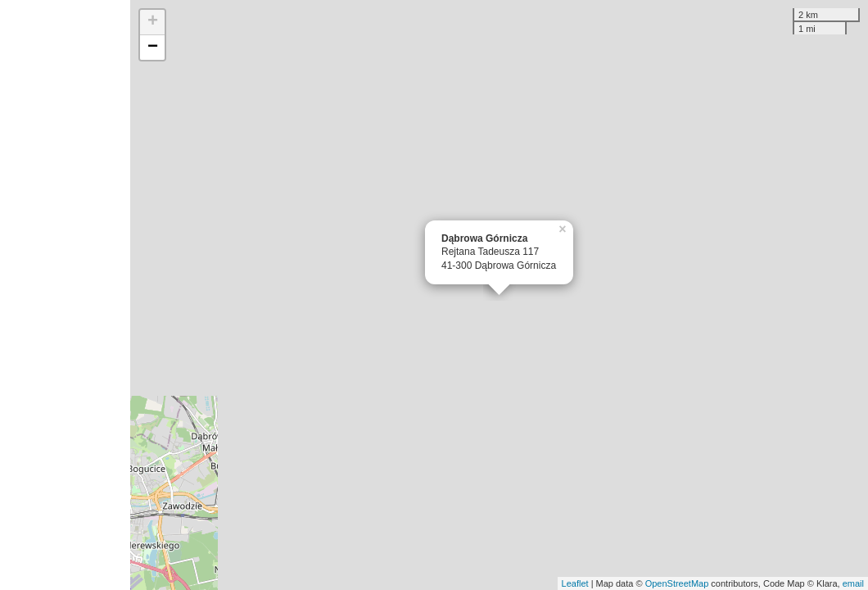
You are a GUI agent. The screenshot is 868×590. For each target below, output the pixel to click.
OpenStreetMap (677, 583)
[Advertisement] (65, 295)
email (853, 583)
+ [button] (152, 22)
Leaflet (575, 583)
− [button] (152, 47)
